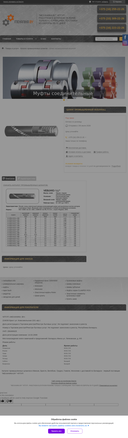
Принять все (56, 431)
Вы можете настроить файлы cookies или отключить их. (63, 425)
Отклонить (74, 431)
